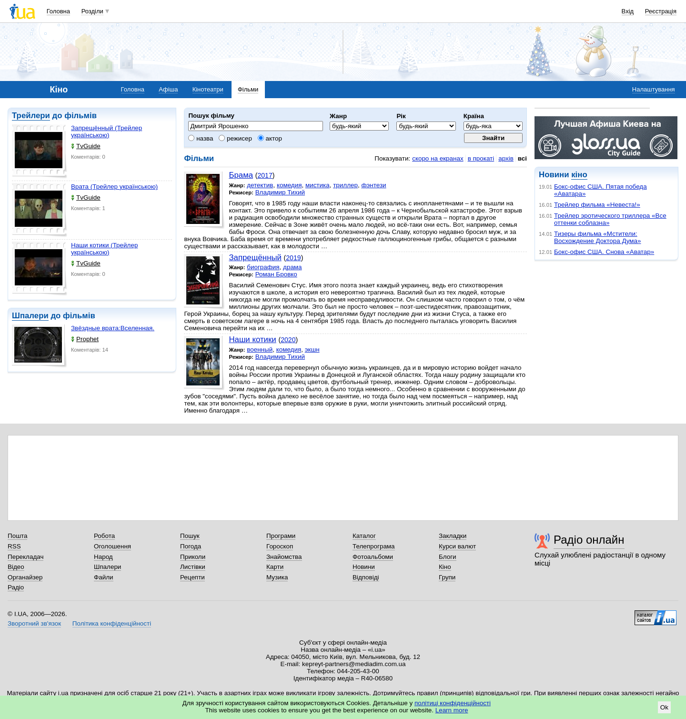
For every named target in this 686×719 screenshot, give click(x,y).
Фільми (248, 89)
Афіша (168, 89)
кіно (579, 174)
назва (200, 138)
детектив (260, 185)
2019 (293, 258)
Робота (104, 535)
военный (259, 349)
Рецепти (192, 577)
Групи (447, 577)
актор (270, 138)
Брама (241, 175)
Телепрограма (374, 546)
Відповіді (366, 577)
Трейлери (31, 115)
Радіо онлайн (589, 539)
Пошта (17, 535)
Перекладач (25, 556)
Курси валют (457, 546)
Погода (190, 546)
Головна (58, 11)
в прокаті (481, 158)
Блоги (447, 556)
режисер (235, 138)
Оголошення (112, 546)
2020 (288, 340)
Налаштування (653, 89)
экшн (312, 349)
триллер (345, 185)
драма (292, 267)
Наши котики (252, 339)
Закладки (452, 535)
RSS (14, 546)
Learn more (451, 710)
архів (506, 158)
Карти (274, 566)
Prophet (85, 339)
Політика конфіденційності (111, 623)
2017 (264, 175)
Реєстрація (660, 11)
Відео (16, 566)
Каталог (364, 535)
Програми (280, 535)
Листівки (192, 566)
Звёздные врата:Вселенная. (112, 328)
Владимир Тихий (280, 192)
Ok (664, 707)
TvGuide (86, 146)
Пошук (190, 535)
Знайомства (284, 556)
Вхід (628, 11)
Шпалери (30, 315)
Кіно (445, 566)
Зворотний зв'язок (34, 623)
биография (263, 267)
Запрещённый (255, 257)
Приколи (192, 556)
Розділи (92, 11)
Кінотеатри (207, 89)
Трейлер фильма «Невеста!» (597, 204)
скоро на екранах (437, 158)
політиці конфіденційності (452, 703)
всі (522, 158)
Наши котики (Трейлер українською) (104, 249)
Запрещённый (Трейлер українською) (106, 131)
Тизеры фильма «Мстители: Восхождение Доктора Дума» (597, 237)
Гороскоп (279, 546)
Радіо (16, 587)
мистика (317, 185)
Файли (103, 577)
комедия (289, 185)
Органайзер (25, 577)
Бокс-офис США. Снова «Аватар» (604, 251)
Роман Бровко (276, 274)
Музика (277, 577)
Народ (103, 556)
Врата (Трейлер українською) (114, 186)
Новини (364, 566)
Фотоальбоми (373, 556)
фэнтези (373, 185)
